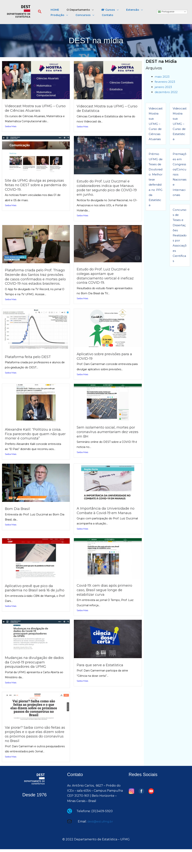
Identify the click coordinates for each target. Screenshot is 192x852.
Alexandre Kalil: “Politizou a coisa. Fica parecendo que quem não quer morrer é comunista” (34, 437)
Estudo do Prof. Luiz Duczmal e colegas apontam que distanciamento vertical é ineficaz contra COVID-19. (107, 275)
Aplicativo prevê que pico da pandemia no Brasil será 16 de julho (31, 593)
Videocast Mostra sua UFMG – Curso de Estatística (103, 108)
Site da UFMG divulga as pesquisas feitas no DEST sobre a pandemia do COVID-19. (34, 184)
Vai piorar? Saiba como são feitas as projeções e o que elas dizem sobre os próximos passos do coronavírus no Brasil (34, 737)
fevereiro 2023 (166, 81)
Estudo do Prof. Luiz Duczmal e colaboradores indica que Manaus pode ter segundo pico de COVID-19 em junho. (107, 187)
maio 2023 (162, 76)
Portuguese (166, 11)
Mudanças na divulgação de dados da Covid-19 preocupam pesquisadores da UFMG (32, 665)
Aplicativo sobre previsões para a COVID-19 (106, 359)
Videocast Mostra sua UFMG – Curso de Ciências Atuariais (31, 108)
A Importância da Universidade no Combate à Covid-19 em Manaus (107, 513)
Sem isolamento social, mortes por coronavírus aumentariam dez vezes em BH (107, 435)
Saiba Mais (10, 126)
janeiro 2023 (164, 87)
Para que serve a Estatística (101, 668)
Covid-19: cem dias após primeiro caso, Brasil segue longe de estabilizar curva (106, 593)
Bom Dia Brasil (18, 512)
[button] (40, 12)
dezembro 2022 (167, 92)
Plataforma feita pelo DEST (29, 360)
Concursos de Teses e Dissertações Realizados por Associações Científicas (180, 235)
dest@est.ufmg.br (101, 824)
